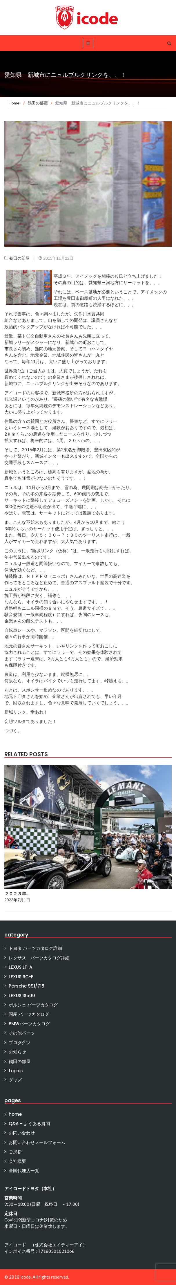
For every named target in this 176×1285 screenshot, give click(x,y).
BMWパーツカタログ (29, 1024)
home (15, 1114)
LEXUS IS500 (22, 995)
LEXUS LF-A (20, 967)
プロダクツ (19, 1042)
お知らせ (17, 1052)
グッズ (15, 1080)
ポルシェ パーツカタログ (33, 1005)
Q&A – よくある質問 (29, 1123)
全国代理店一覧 (24, 1170)
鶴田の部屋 (19, 258)
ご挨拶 (15, 1152)
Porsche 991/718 (26, 986)
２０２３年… (16, 894)
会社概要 (17, 1161)
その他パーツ (22, 1033)
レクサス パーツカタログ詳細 (39, 958)
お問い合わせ (22, 1133)
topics (16, 1071)
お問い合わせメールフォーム (37, 1142)
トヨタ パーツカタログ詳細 (35, 948)
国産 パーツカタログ (29, 1014)
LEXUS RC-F (21, 977)
